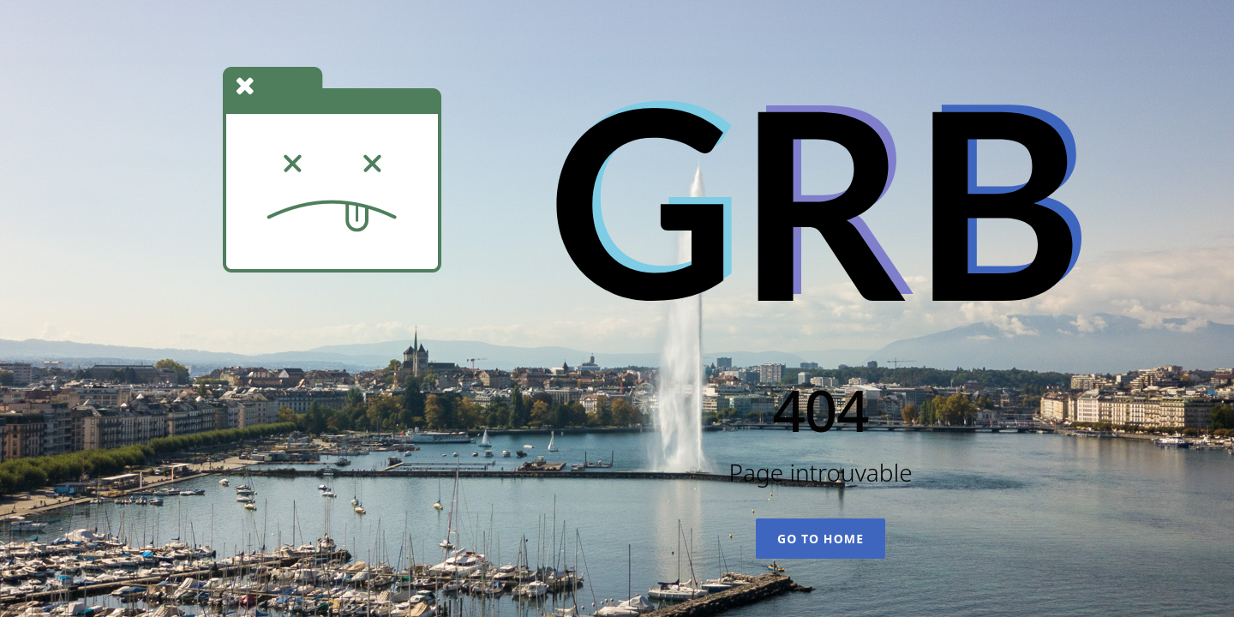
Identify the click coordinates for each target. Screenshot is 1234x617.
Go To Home (820, 538)
